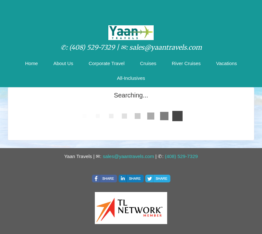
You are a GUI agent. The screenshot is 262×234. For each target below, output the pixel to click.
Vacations (226, 63)
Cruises (148, 63)
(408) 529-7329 (181, 156)
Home (31, 63)
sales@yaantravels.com (128, 156)
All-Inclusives (131, 78)
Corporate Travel (107, 63)
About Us (63, 63)
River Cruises (186, 63)
